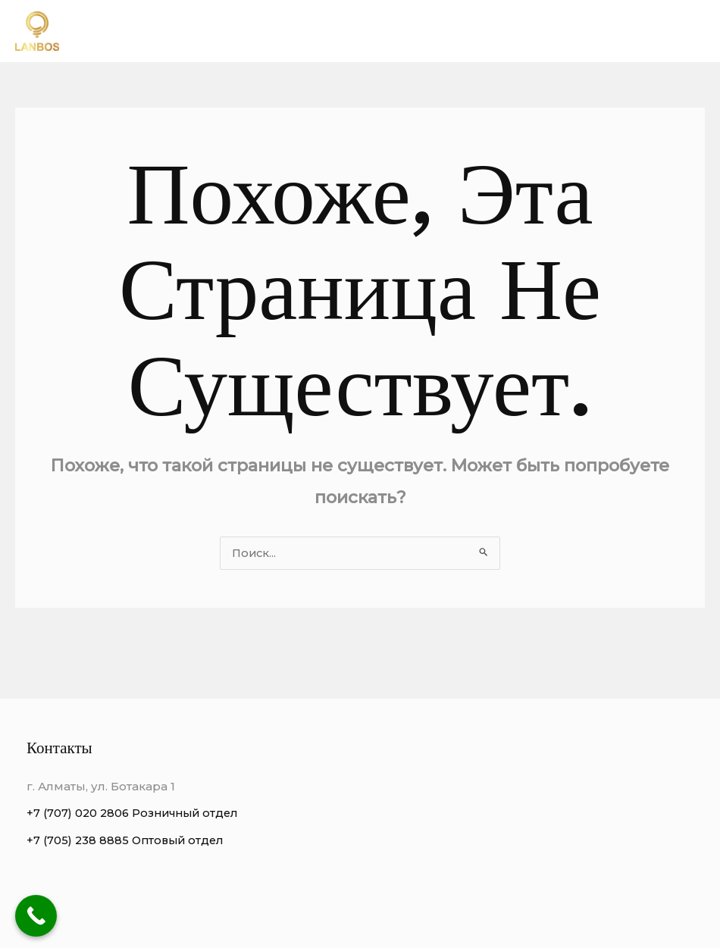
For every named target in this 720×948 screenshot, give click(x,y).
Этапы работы (649, 30)
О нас (347, 30)
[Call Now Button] (36, 916)
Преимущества (436, 30)
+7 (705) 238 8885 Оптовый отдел (128, 841)
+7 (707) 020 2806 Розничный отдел (136, 813)
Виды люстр (545, 30)
